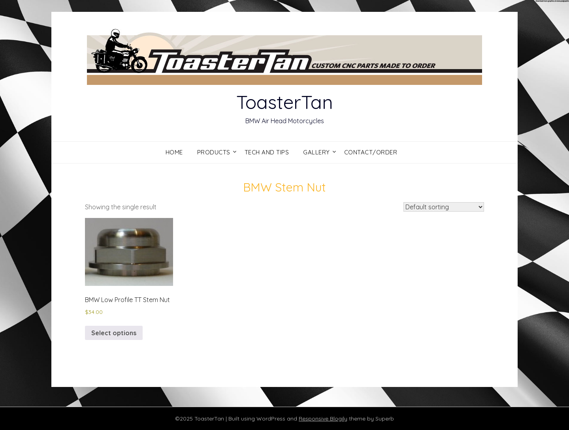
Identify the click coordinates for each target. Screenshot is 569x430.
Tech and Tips (267, 152)
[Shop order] (443, 207)
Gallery (316, 152)
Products (213, 152)
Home (174, 152)
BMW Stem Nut (284, 187)
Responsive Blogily (323, 418)
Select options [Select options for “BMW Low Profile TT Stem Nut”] (113, 333)
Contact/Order (371, 152)
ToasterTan (284, 102)
